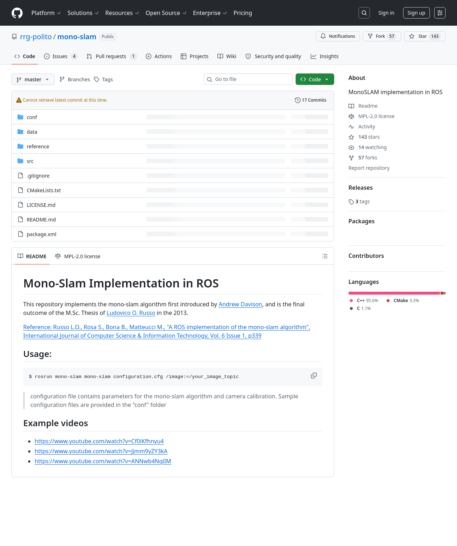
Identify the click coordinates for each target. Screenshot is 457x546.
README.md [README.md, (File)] (41, 219)
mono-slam (76, 36)
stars (364, 136)
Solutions (83, 13)
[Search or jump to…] (364, 12)
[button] (315, 376)
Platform (46, 13)
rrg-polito (36, 36)
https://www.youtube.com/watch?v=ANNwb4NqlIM (103, 461)
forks (362, 157)
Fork (382, 36)
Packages (361, 221)
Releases (360, 188)
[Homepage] (17, 13)
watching (367, 147)
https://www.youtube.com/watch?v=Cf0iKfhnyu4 (99, 441)
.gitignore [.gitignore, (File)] (38, 175)
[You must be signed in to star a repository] (425, 36)
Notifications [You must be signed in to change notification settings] (337, 36)
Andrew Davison (240, 304)
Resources (122, 13)
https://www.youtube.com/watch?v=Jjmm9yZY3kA (101, 451)
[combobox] (251, 79)
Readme (363, 105)
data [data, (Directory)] (32, 131)
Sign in (386, 12)
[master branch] (33, 79)
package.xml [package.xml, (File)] (41, 234)
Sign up (416, 12)
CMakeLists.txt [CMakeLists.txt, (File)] (44, 190)
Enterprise (210, 13)
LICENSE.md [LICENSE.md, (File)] (41, 204)
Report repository (369, 167)
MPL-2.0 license (371, 116)
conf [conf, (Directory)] (32, 117)
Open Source (166, 13)
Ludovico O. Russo (131, 313)
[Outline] (325, 256)
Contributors (366, 256)
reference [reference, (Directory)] (38, 146)
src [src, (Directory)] (30, 161)
